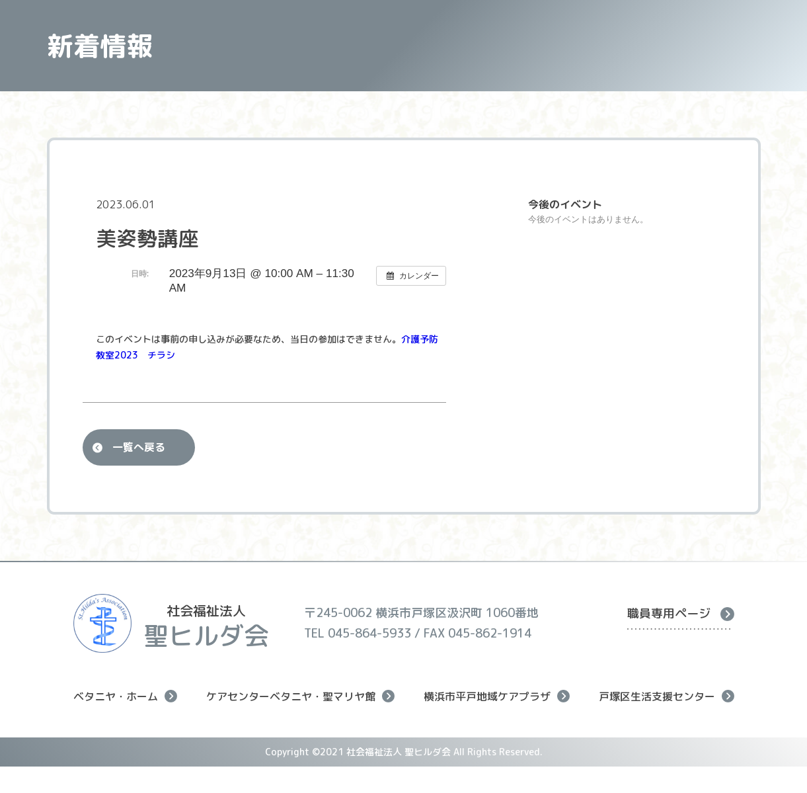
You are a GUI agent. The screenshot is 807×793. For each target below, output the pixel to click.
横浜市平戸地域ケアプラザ (497, 696)
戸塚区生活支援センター (666, 696)
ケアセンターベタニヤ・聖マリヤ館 (300, 696)
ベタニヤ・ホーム (125, 696)
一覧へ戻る (138, 447)
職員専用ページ (680, 613)
